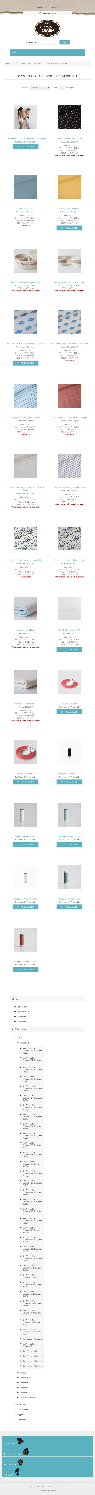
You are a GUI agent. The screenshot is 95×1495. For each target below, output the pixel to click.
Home (7, 63)
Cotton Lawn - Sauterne (69, 208)
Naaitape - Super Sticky (25, 774)
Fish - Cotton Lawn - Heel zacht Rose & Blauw (26, 344)
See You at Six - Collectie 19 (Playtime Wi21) (32, 1173)
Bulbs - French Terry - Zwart (69, 139)
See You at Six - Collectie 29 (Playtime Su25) (32, 1069)
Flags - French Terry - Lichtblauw (25, 417)
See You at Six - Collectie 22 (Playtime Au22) (32, 1145)
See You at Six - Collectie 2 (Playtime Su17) (32, 1331)
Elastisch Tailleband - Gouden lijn (69, 282)
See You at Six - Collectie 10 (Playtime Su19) (32, 1258)
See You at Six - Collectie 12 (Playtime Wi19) (32, 1239)
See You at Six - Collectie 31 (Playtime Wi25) (32, 1060)
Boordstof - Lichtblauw (26, 630)
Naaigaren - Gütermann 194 (69, 836)
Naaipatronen (22, 1409)
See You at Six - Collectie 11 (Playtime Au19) (32, 1249)
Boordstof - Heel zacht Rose (25, 704)
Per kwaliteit (25, 1378)
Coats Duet (21, 1022)
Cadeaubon (21, 1419)
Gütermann (21, 1017)
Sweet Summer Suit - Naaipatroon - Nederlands (25, 139)
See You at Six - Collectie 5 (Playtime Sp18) (32, 1303)
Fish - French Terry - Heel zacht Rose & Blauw (69, 344)
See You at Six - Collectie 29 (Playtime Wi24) (32, 1079)
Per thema (24, 1388)
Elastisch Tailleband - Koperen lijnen (25, 282)
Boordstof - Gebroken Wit (70, 630)
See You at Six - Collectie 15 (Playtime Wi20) (32, 1211)
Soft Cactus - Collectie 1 (33, 1366)
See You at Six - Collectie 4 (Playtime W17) (32, 1313)
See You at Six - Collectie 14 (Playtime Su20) (32, 1220)
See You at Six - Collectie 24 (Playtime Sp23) (32, 1126)
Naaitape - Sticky (69, 704)
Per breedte (24, 1383)
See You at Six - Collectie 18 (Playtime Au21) (32, 1183)
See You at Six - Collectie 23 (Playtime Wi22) (32, 1135)
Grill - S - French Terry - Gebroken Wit (69, 487)
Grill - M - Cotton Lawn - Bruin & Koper (69, 417)
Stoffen (15, 63)
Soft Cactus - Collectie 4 (33, 1351)
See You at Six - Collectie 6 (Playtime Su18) (32, 1294)
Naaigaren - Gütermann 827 (69, 899)
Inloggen (54, 7)
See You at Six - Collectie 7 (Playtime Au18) (32, 1284)
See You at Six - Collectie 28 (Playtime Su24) (32, 1088)
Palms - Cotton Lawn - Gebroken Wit (25, 560)
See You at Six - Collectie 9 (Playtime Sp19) (32, 1268)
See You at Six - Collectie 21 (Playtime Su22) (32, 1154)
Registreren (42, 7)
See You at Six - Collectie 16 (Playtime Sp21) (32, 1201)
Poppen (20, 1414)
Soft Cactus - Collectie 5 (33, 1339)
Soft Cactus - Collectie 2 (33, 1361)
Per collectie (26, 63)
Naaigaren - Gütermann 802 (25, 899)
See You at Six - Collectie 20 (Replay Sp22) (31, 1164)
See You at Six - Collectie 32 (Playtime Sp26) (32, 1050)
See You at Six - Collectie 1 (29, 1345)
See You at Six (23, 1012)
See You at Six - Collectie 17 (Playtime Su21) (32, 1192)
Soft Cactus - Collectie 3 (33, 1356)
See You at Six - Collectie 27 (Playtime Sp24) (32, 1098)
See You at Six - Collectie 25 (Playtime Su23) (32, 1116)
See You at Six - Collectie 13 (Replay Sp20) (31, 1230)
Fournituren (22, 1404)
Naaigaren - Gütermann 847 (25, 961)
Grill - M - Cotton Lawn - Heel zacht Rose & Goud (26, 488)
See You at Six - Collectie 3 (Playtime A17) (32, 1322)
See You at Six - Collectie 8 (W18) (30, 1276)
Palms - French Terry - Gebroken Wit (69, 560)
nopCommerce (51, 1491)
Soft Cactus (22, 1007)
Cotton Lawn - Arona (26, 208)
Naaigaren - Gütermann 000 (69, 774)
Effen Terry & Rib (27, 1398)
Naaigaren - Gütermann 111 (25, 836)
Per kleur (24, 1393)
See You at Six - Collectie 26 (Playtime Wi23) (32, 1107)
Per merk (23, 1373)
